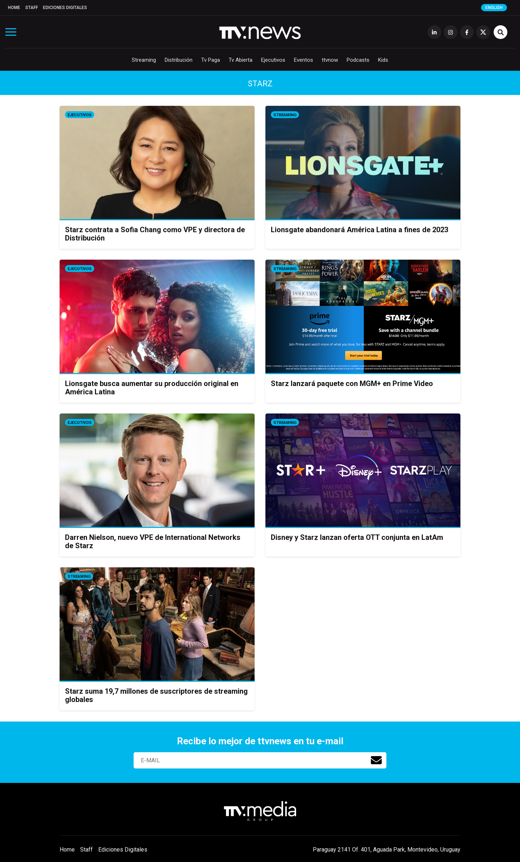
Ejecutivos (273, 60)
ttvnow (330, 60)
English (494, 7)
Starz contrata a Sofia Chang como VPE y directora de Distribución (155, 233)
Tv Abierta (240, 60)
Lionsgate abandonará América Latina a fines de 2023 (359, 229)
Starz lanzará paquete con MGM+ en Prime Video (352, 383)
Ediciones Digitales (65, 7)
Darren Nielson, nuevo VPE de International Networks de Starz (152, 541)
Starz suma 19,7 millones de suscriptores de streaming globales (156, 695)
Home (14, 7)
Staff (31, 7)
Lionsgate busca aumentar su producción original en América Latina (151, 387)
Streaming (144, 60)
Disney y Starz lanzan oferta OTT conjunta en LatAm (357, 537)
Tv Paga (210, 60)
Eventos (303, 60)
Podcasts (358, 60)
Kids (383, 60)
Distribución (178, 60)
